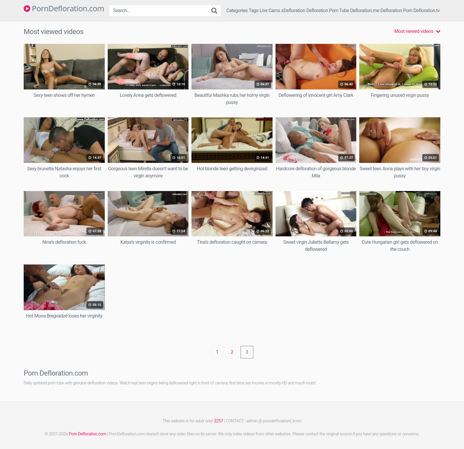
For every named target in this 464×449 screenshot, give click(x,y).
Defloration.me (364, 10)
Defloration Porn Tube (327, 10)
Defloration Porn (397, 10)
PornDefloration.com (64, 8)
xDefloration (293, 10)
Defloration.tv (426, 10)
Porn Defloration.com (87, 434)
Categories (237, 10)
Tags (254, 10)
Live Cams (270, 10)
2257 (218, 421)
